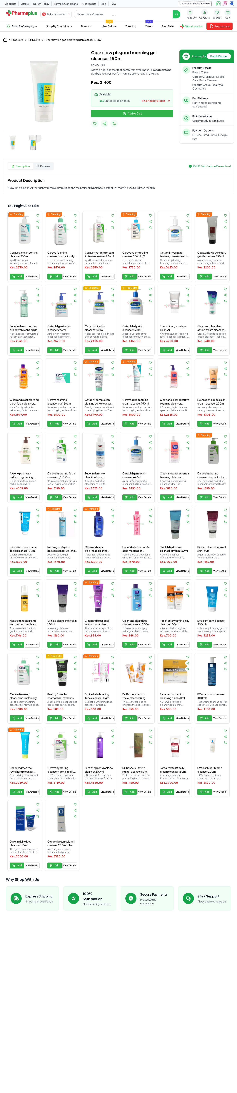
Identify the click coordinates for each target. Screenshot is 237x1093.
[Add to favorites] (95, 123)
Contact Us (89, 3)
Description (20, 166)
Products (17, 39)
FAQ (113, 3)
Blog (103, 3)
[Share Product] (104, 123)
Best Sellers (169, 26)
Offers (25, 3)
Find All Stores (218, 56)
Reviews (43, 166)
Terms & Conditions (66, 3)
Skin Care (34, 39)
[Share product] (37, 221)
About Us (10, 3)
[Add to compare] (114, 123)
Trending (130, 26)
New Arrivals (109, 26)
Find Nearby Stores (156, 100)
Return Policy (41, 3)
